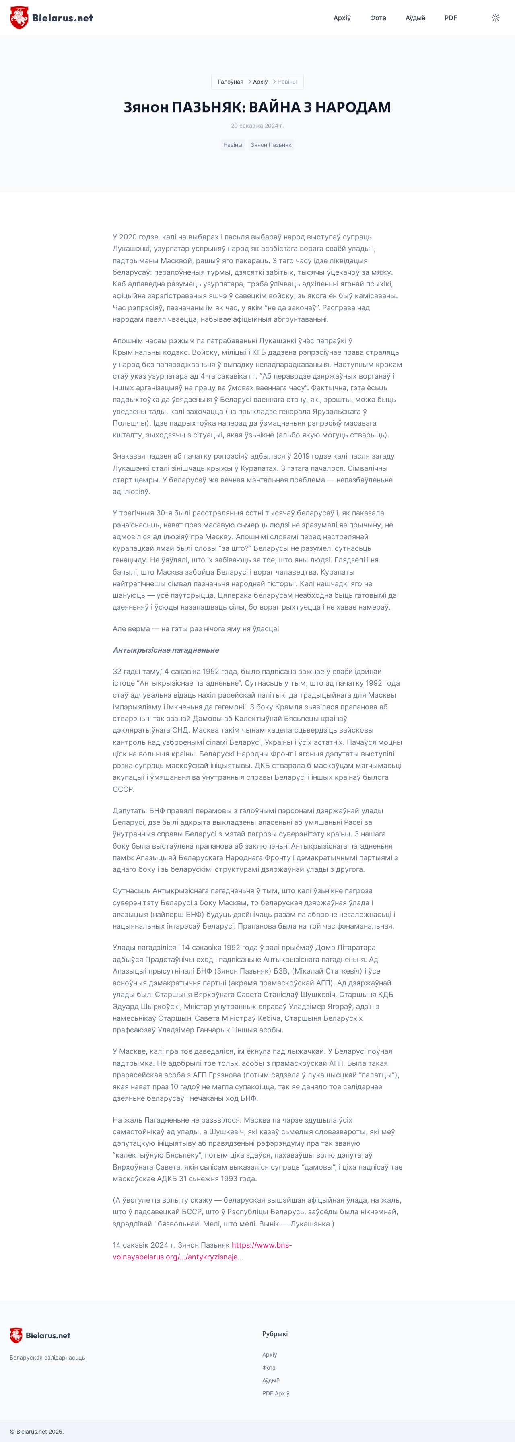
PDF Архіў (276, 1393)
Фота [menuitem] (378, 18)
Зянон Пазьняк (271, 145)
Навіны (233, 145)
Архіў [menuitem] (342, 18)
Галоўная (230, 81)
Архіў (260, 81)
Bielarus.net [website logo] (40, 1335)
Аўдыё (271, 1380)
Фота (269, 1367)
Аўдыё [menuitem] (415, 18)
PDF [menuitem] (451, 18)
